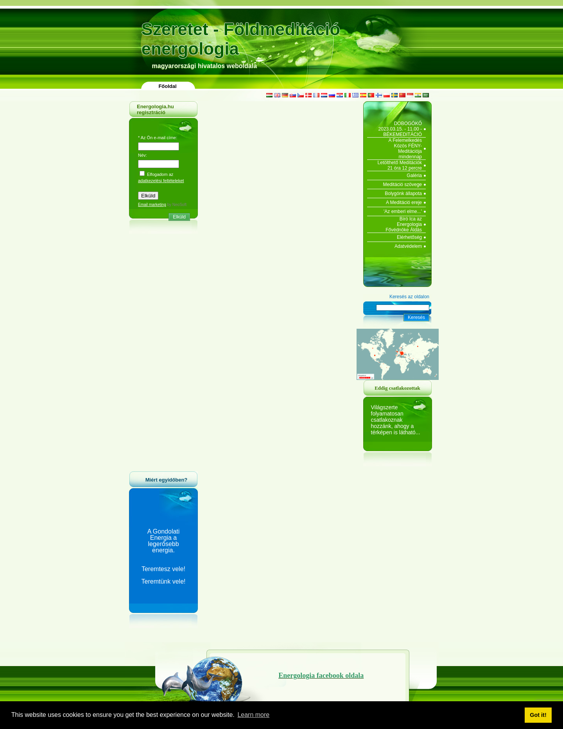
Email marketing (152, 204)
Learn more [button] (253, 714)
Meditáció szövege (402, 184)
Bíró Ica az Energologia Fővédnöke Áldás (403, 224)
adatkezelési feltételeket (161, 180)
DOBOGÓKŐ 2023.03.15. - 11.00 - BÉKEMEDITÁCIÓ (400, 129)
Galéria (414, 175)
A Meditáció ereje (404, 202)
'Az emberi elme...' (403, 211)
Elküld (179, 217)
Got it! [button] (538, 715)
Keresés (416, 317)
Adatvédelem (408, 246)
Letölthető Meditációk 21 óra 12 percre (400, 165)
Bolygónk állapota (403, 193)
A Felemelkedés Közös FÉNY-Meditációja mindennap (405, 148)
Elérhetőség (409, 237)
